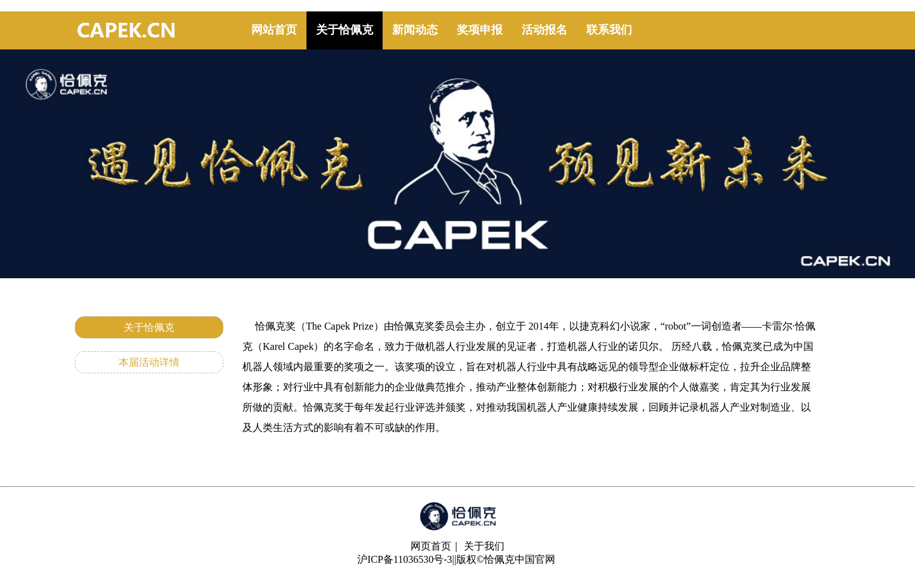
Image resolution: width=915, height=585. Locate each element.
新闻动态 (415, 29)
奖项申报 (480, 29)
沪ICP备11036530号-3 (404, 559)
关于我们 (484, 546)
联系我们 (609, 29)
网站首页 (274, 29)
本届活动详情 (149, 362)
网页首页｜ (436, 546)
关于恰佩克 (344, 29)
